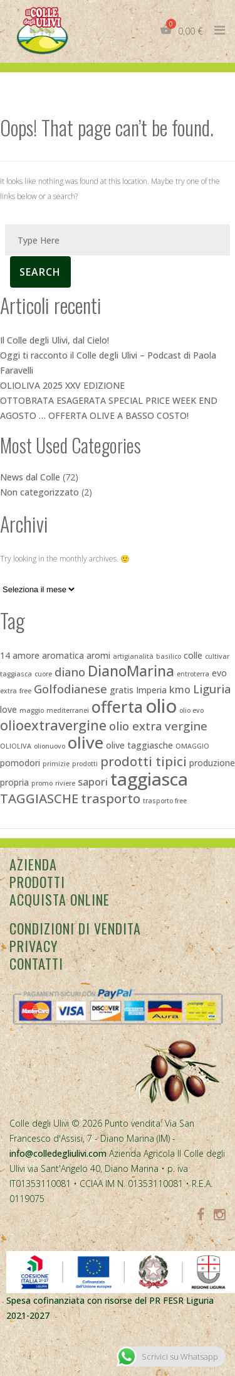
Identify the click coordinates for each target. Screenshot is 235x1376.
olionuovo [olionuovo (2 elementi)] (49, 746)
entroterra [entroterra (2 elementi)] (193, 673)
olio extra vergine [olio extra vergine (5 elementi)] (158, 726)
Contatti (36, 963)
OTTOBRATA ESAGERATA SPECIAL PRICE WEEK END (108, 400)
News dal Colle (30, 477)
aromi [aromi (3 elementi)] (98, 655)
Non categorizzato (39, 492)
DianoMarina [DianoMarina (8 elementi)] (131, 671)
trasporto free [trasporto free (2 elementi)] (165, 800)
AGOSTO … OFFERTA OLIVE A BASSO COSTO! (94, 415)
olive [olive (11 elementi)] (85, 742)
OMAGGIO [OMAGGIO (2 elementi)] (192, 746)
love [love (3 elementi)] (8, 709)
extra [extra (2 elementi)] (8, 690)
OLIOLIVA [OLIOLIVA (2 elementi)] (15, 746)
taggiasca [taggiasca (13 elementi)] (149, 779)
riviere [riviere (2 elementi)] (65, 783)
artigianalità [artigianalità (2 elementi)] (133, 656)
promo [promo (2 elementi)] (42, 783)
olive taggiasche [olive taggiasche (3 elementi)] (139, 745)
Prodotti (37, 882)
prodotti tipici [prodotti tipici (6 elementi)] (143, 761)
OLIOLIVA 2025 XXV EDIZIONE (62, 385)
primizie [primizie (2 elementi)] (56, 763)
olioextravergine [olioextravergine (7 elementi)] (53, 725)
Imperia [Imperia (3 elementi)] (151, 690)
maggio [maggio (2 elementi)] (31, 710)
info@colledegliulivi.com (58, 1153)
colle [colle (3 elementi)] (193, 655)
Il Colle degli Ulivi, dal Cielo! (54, 340)
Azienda (33, 864)
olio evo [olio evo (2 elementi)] (191, 710)
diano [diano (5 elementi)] (70, 672)
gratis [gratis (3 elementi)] (121, 690)
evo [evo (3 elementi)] (219, 673)
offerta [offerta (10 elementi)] (117, 706)
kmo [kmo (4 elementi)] (180, 689)
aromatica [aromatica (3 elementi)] (63, 655)
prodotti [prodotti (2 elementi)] (85, 763)
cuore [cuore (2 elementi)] (43, 673)
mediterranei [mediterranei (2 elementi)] (67, 710)
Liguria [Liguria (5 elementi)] (212, 688)
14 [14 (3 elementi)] (5, 655)
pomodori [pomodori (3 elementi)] (20, 763)
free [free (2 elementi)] (25, 690)
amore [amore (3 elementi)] (26, 655)
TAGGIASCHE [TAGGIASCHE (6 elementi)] (39, 798)
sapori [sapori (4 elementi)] (93, 782)
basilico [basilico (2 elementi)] (168, 656)
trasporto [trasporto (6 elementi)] (110, 798)
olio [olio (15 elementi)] (161, 705)
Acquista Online (59, 899)
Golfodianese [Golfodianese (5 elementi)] (70, 688)
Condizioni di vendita (75, 928)
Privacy (33, 946)
